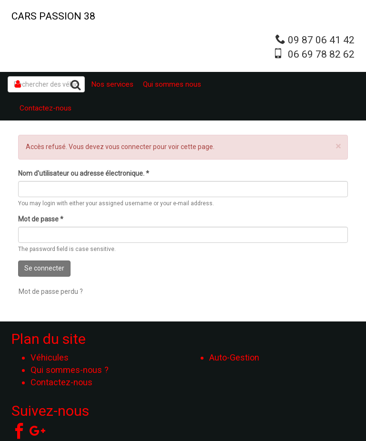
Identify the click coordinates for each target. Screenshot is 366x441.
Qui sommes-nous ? (69, 370)
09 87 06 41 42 (321, 40)
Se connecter (44, 268)
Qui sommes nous (172, 84)
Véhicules (49, 357)
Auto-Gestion (234, 357)
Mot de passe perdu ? (51, 291)
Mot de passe (40, 219)
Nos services (112, 84)
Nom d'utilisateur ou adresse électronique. (83, 173)
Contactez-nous (45, 108)
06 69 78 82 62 (321, 54)
